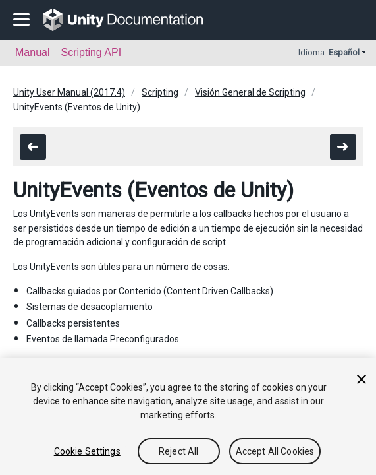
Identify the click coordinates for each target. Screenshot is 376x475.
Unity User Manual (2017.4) (69, 92)
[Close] (361, 381)
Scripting (160, 92)
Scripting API (91, 52)
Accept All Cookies (275, 453)
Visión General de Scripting (250, 92)
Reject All (178, 453)
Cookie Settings (87, 453)
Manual (32, 52)
